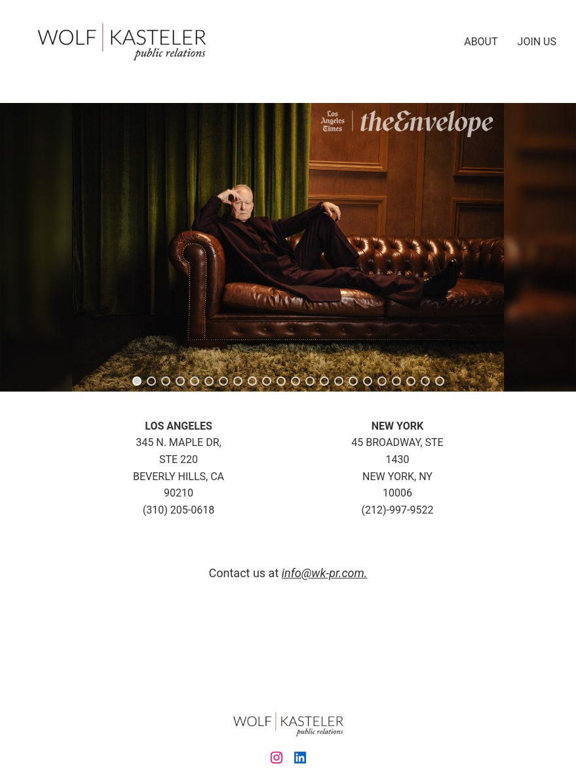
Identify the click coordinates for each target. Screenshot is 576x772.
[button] (137, 381)
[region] (288, 247)
